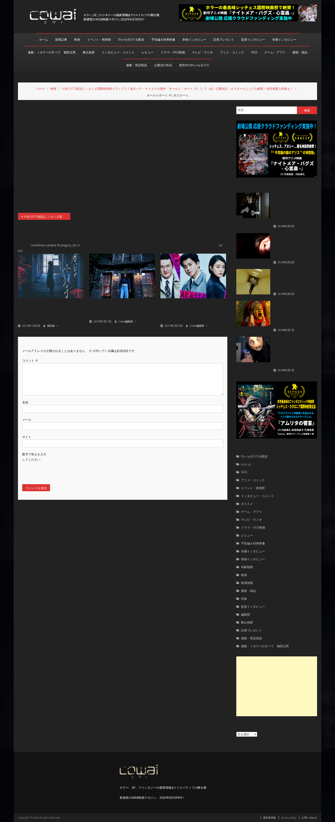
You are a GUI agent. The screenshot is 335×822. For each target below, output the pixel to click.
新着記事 (61, 39)
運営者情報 (269, 817)
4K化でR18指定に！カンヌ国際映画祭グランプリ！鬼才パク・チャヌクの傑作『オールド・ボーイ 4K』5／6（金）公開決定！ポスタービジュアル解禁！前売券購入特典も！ (47, 217)
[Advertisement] (276, 686)
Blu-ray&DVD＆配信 (131, 39)
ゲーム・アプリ (274, 52)
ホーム (43, 39)
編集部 (245, 614)
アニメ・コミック (232, 52)
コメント (30, 360)
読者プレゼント (223, 39)
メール (26, 419)
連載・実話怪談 (136, 65)
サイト (26, 436)
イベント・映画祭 (99, 39)
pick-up (246, 464)
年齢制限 (247, 567)
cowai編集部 (125, 321)
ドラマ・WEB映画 (173, 52)
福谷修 (51, 325)
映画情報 (247, 583)
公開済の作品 (163, 65)
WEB (254, 52)
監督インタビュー (253, 39)
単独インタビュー (194, 39)
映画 (77, 39)
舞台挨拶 (89, 52)
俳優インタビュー (284, 39)
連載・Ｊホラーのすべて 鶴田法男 (52, 52)
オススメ (247, 504)
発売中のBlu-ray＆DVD (194, 65)
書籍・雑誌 (299, 52)
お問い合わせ (309, 817)
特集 (244, 599)
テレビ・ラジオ (202, 52)
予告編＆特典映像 (163, 39)
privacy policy (288, 817)
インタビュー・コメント (118, 52)
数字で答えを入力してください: (34, 456)
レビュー (148, 52)
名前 (25, 402)
